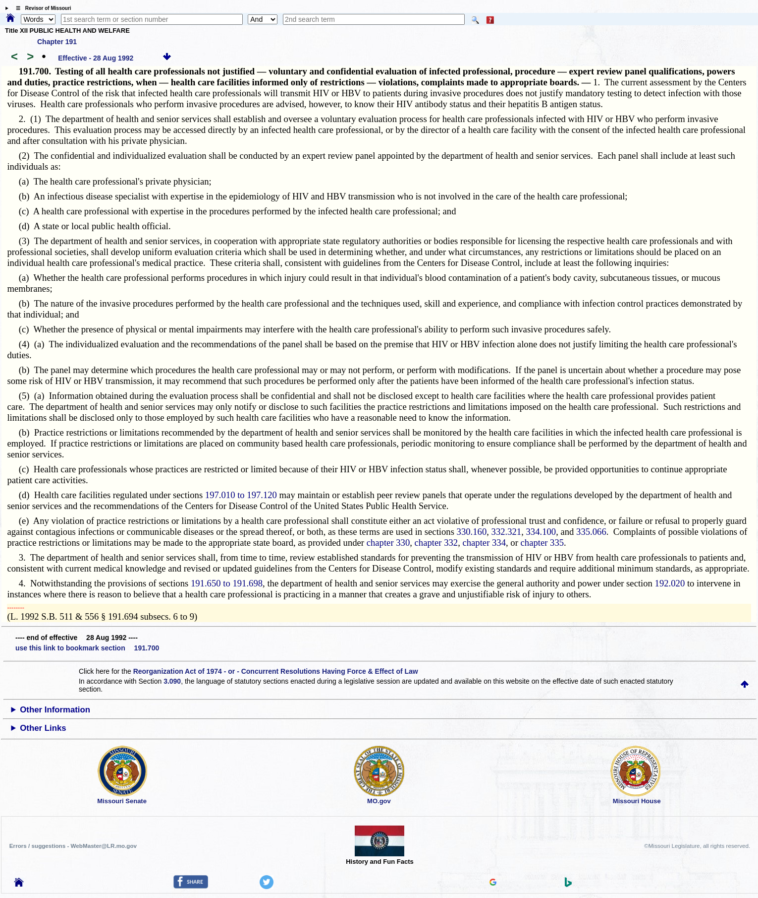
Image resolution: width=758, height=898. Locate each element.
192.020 (670, 583)
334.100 (541, 531)
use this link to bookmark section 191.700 (87, 648)
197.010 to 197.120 (241, 495)
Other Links (43, 728)
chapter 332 (436, 542)
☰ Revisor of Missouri (41, 8)
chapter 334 (484, 542)
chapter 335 (542, 542)
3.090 (172, 681)
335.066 (591, 531)
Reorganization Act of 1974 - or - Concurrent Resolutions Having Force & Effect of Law (275, 671)
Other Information (55, 709)
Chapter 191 (57, 42)
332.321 (506, 531)
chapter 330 (388, 542)
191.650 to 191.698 (227, 583)
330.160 (472, 531)
